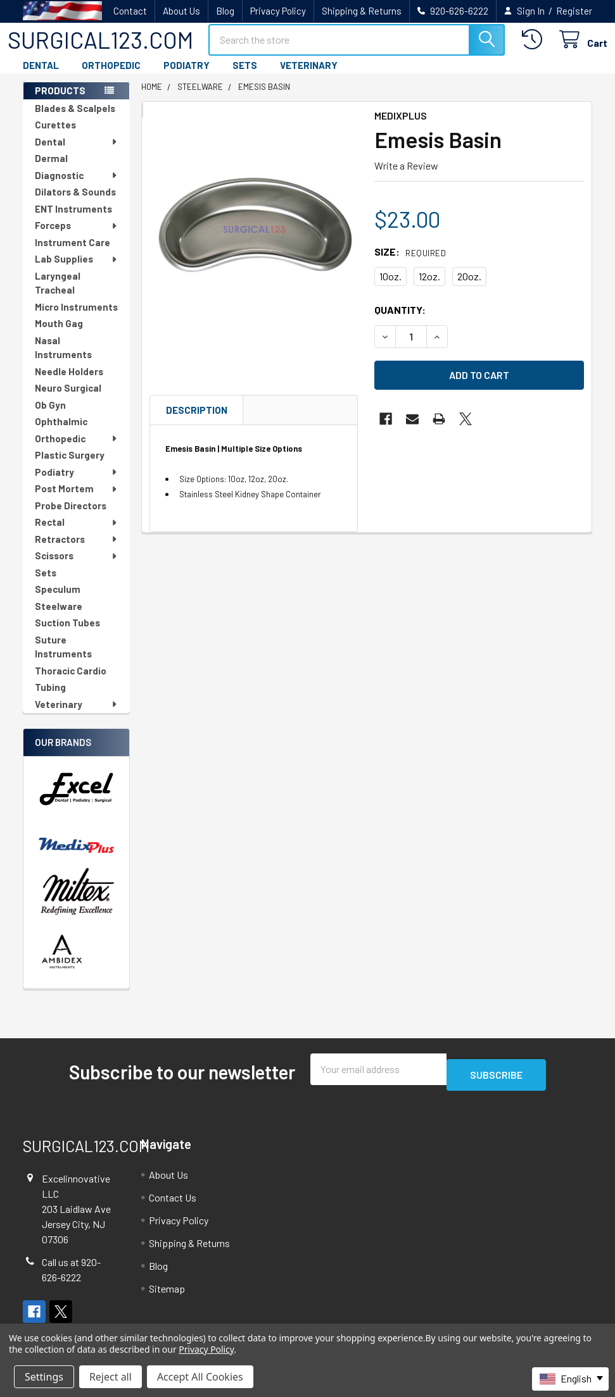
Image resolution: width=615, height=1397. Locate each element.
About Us (181, 10)
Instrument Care (72, 253)
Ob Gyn (50, 416)
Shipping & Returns (362, 10)
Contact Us (172, 1203)
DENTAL (41, 76)
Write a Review (406, 177)
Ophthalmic (61, 432)
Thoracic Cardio (70, 682)
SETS (244, 76)
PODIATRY (186, 76)
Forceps (76, 236)
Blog (225, 10)
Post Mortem (76, 500)
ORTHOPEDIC (111, 76)
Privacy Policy (278, 10)
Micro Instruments (76, 318)
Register (574, 10)
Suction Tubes (67, 634)
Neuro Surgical (68, 399)
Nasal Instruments (63, 359)
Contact (130, 10)
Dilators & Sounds (75, 203)
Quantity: (400, 321)
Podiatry (76, 483)
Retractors (76, 550)
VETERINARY (309, 76)
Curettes (55, 136)
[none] (254, 240)
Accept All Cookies (200, 1377)
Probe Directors (70, 517)
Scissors (76, 567)
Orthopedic (76, 450)
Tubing (50, 698)
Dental (76, 153)
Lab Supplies (76, 270)
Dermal (51, 169)
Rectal (76, 533)
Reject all (110, 1377)
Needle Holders (69, 382)
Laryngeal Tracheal (57, 294)
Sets (45, 584)
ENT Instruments (73, 220)
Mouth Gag (59, 334)
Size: (410, 263)
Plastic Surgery (70, 466)
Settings (44, 1377)
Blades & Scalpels (75, 119)
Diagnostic (76, 186)
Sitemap (167, 1294)
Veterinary (76, 715)
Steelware (58, 617)
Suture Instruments (63, 658)
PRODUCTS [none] (60, 102)
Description (196, 421)
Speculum (57, 600)
